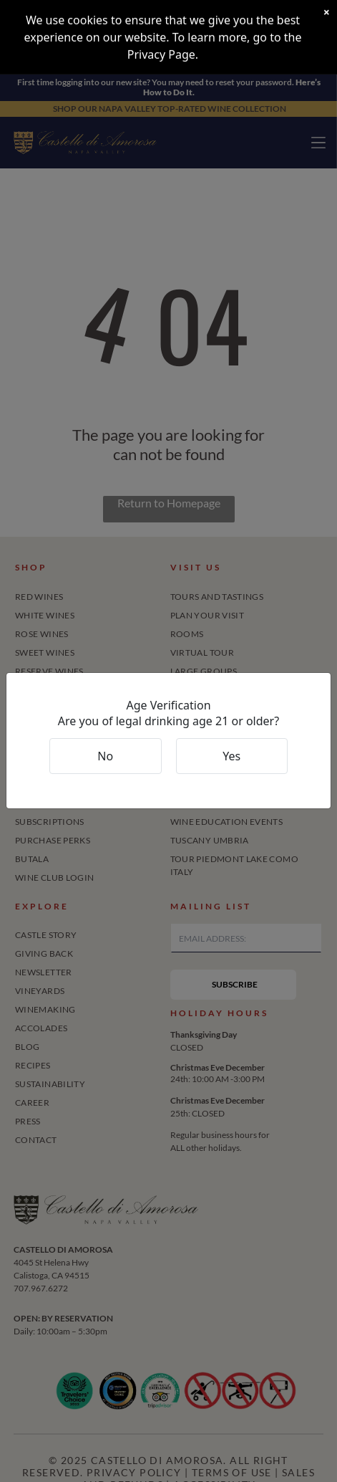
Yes (231, 756)
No (105, 756)
